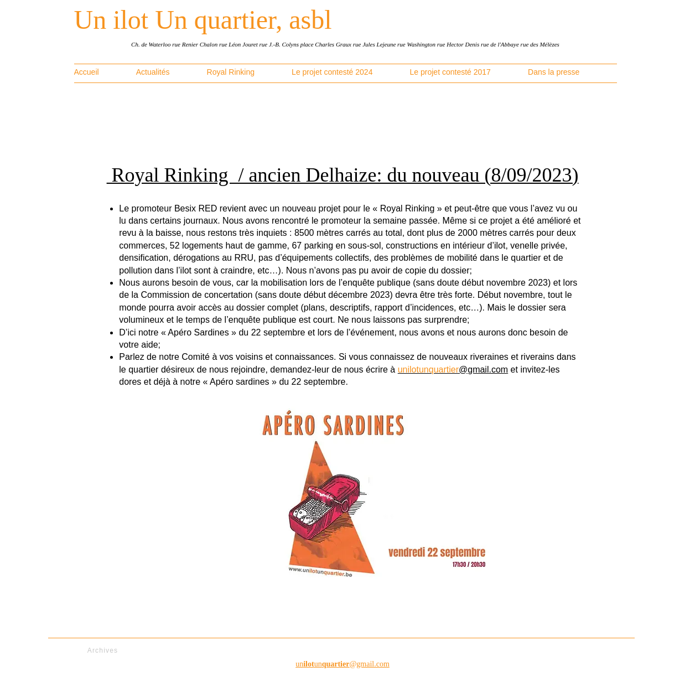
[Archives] (104, 650)
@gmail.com (453, 369)
